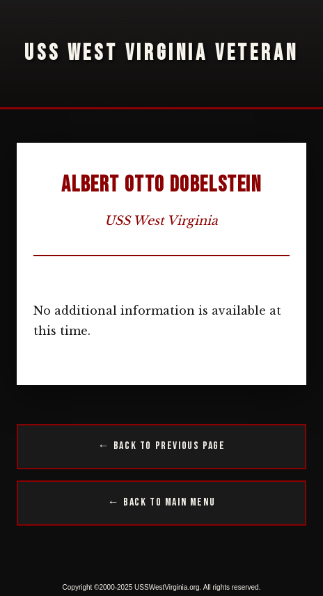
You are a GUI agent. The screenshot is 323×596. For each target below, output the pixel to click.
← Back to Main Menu (161, 502)
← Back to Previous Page (162, 446)
